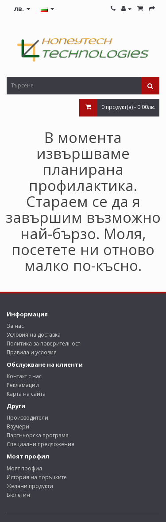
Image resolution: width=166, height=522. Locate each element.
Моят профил (24, 468)
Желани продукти (30, 486)
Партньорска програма (38, 435)
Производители (27, 417)
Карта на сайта (26, 394)
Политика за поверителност (43, 343)
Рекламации (23, 385)
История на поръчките (37, 477)
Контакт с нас (24, 376)
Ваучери (18, 426)
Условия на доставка (34, 334)
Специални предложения (40, 444)
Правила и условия (32, 352)
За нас (15, 326)
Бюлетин (18, 495)
